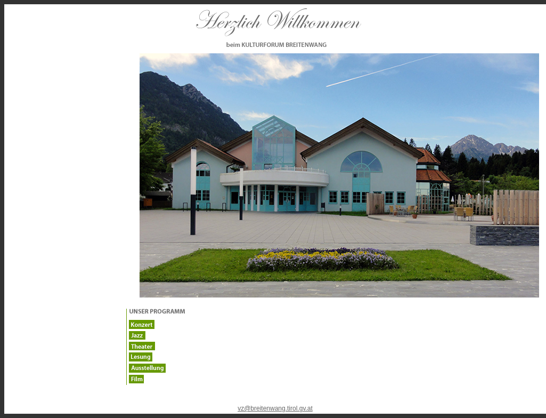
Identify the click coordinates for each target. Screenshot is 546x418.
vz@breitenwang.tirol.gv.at (275, 408)
